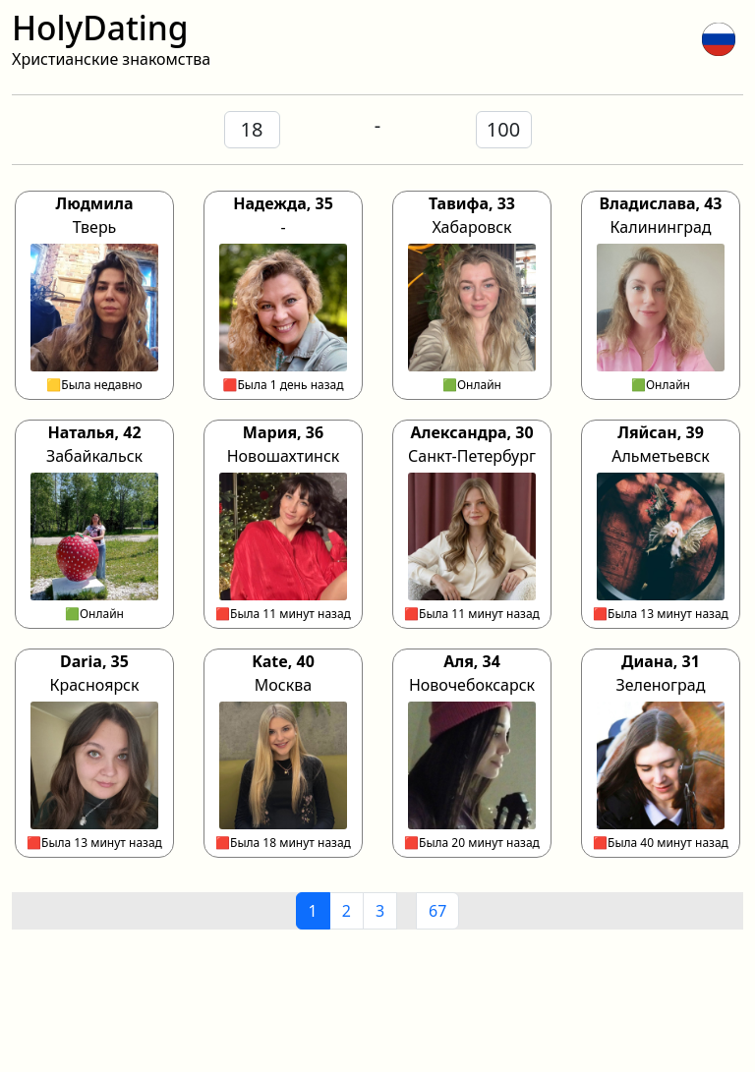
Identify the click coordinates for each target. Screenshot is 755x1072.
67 (437, 911)
